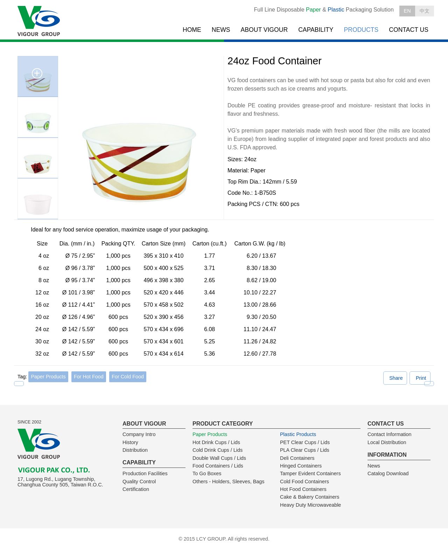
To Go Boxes (206, 473)
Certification (135, 489)
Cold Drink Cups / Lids (217, 450)
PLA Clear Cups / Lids (304, 450)
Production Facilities (145, 473)
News (374, 466)
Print (421, 378)
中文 (424, 11)
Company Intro (138, 434)
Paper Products (48, 376)
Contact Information (390, 434)
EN (407, 11)
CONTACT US (408, 29)
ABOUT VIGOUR (264, 29)
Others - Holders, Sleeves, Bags (228, 481)
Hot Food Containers (303, 489)
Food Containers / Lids (217, 466)
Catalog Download (388, 473)
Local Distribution (387, 442)
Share (395, 378)
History (130, 442)
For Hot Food (89, 376)
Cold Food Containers (304, 481)
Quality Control (139, 481)
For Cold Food (128, 376)
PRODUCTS (361, 29)
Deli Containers (297, 458)
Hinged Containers (301, 466)
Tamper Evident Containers (310, 473)
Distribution (135, 450)
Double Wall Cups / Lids (219, 458)
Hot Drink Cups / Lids (216, 442)
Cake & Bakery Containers (310, 497)
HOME (192, 29)
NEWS (221, 29)
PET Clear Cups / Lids (305, 442)
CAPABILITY (315, 29)
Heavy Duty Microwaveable (310, 505)
